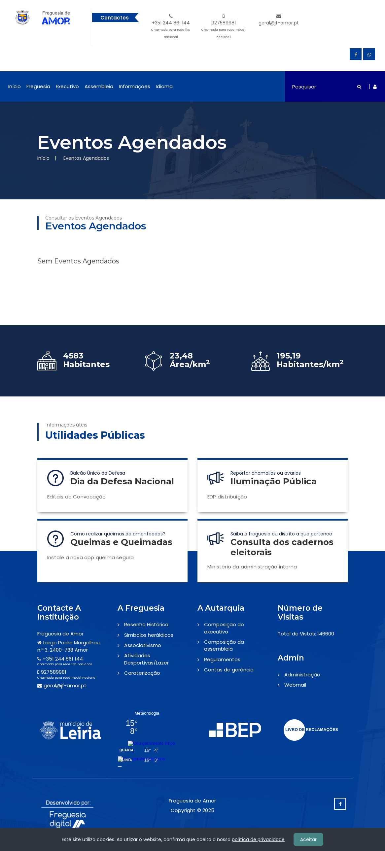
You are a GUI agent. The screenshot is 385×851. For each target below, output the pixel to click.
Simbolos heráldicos (148, 634)
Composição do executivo (224, 628)
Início (14, 86)
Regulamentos (222, 659)
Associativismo (142, 645)
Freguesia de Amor (60, 633)
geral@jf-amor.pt (279, 20)
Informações (134, 86)
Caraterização (142, 672)
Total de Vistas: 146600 (306, 633)
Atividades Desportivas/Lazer (146, 659)
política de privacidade (258, 839)
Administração (302, 674)
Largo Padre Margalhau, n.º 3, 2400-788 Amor (69, 646)
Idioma (164, 86)
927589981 (223, 27)
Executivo (67, 86)
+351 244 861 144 (171, 27)
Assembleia (99, 86)
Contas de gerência (229, 669)
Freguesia (38, 86)
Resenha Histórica (146, 624)
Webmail (295, 684)
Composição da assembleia (224, 645)
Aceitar (308, 839)
